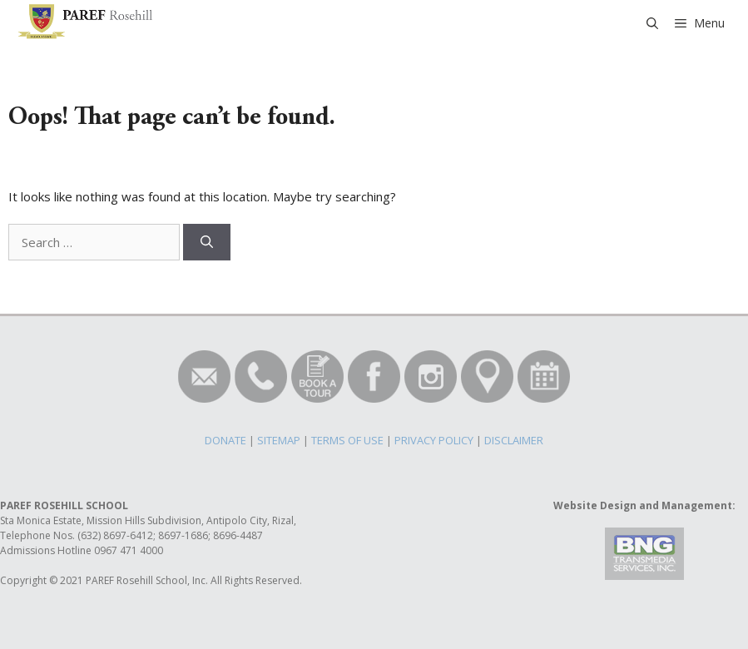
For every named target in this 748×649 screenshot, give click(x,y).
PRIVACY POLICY (433, 440)
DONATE (225, 440)
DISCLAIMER (513, 440)
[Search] (206, 242)
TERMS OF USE (347, 440)
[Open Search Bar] (652, 23)
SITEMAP (278, 440)
